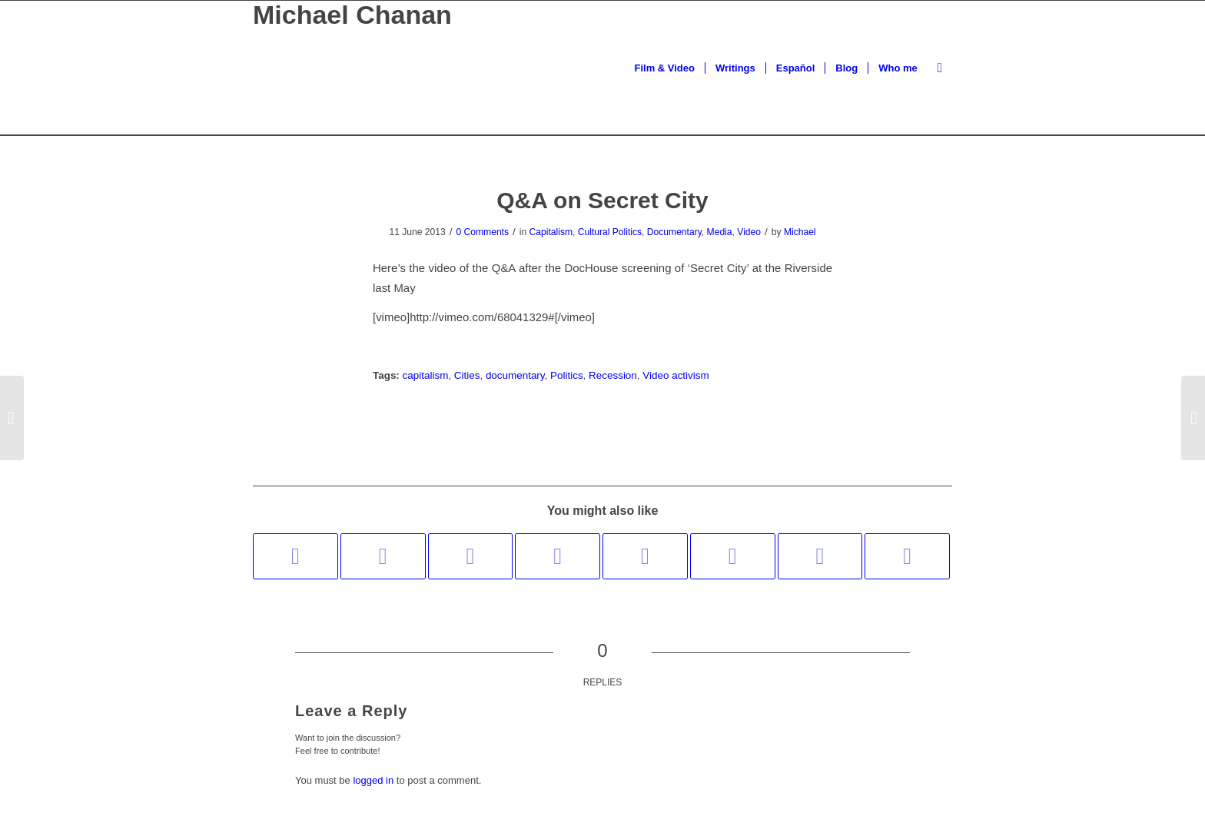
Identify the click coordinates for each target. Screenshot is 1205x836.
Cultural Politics (610, 232)
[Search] (940, 68)
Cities (467, 375)
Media (719, 232)
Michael (800, 232)
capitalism (426, 375)
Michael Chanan (352, 15)
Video (749, 232)
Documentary (674, 232)
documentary (515, 375)
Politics (566, 375)
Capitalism (551, 232)
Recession (613, 375)
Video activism (675, 375)
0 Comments (482, 232)
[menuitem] (664, 68)
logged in (373, 780)
